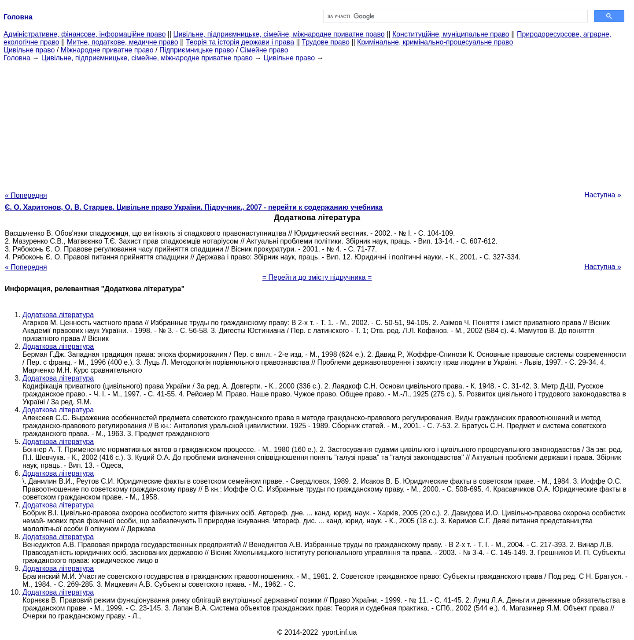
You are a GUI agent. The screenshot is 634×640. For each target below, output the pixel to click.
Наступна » (602, 195)
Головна (17, 58)
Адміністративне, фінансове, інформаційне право (85, 34)
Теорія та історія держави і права (240, 42)
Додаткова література (58, 314)
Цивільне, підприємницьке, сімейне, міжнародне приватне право (279, 34)
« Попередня (26, 195)
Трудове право (326, 42)
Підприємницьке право (196, 50)
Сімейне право (264, 50)
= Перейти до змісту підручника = (317, 277)
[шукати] (455, 16)
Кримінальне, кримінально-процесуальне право (435, 42)
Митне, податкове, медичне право (122, 42)
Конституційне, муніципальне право (450, 34)
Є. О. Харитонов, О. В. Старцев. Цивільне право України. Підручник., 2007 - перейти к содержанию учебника (194, 207)
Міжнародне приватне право (107, 50)
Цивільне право (29, 50)
